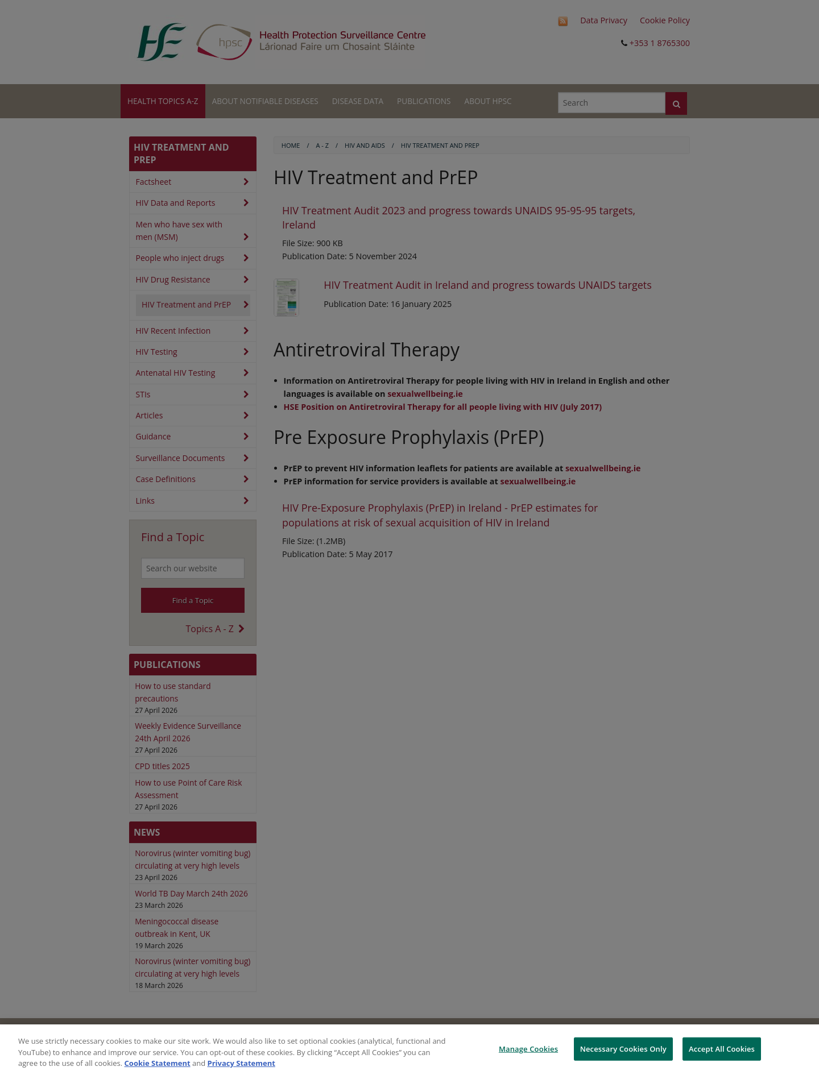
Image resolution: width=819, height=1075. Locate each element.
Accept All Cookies (722, 1048)
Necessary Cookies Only (623, 1048)
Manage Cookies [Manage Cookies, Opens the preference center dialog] (528, 1048)
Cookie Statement (158, 1063)
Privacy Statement (241, 1063)
